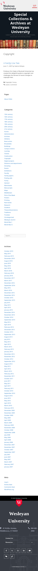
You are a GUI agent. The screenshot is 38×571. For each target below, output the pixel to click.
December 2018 (9, 258)
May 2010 (7, 401)
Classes (6, 153)
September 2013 (9, 334)
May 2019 (7, 253)
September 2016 (9, 285)
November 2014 (9, 315)
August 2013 (8, 337)
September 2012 (9, 361)
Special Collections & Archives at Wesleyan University (20, 23)
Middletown (8, 193)
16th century (8, 117)
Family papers (8, 176)
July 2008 (7, 435)
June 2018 (7, 263)
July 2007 (7, 454)
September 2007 (9, 452)
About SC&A (8, 99)
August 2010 (8, 396)
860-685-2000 (34, 529)
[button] (34, 5)
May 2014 (7, 322)
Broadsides (8, 144)
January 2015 (8, 310)
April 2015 (7, 307)
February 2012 (9, 374)
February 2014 (9, 327)
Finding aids (8, 178)
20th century (8, 127)
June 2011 (7, 381)
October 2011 (8, 378)
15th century (8, 114)
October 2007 (8, 450)
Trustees (7, 215)
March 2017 (8, 280)
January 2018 (8, 276)
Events (6, 168)
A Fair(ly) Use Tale (11, 63)
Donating (7, 166)
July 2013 (7, 339)
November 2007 (9, 447)
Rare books (8, 202)
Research (7, 205)
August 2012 (8, 364)
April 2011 (7, 386)
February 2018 (9, 273)
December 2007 (9, 445)
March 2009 (8, 423)
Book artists (8, 141)
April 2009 (7, 420)
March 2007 (8, 462)
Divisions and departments (13, 163)
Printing (7, 200)
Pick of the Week (9, 195)
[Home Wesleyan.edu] (19, 503)
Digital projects (9, 161)
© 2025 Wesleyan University (19, 567)
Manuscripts (8, 188)
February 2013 (9, 349)
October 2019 (8, 251)
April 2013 (7, 344)
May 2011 (7, 383)
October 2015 (8, 298)
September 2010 (9, 393)
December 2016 (9, 283)
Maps (6, 190)
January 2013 (8, 351)
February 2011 (9, 388)
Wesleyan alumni (9, 220)
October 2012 (8, 359)
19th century (8, 124)
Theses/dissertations (11, 210)
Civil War (7, 151)
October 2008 (8, 430)
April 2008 (7, 440)
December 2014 (9, 312)
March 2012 (8, 371)
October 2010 (8, 391)
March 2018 (8, 271)
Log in (6, 482)
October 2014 (8, 317)
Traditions (7, 212)
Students (7, 207)
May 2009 (7, 418)
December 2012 (9, 354)
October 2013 (8, 332)
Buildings (7, 146)
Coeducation (8, 156)
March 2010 (8, 405)
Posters (6, 198)
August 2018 (8, 261)
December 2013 (9, 329)
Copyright (8, 82)
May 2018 (7, 266)
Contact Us (9, 538)
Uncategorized (9, 217)
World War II (8, 225)
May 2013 (7, 342)
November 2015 (9, 295)
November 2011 (9, 376)
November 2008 (9, 428)
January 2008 (8, 442)
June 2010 (7, 398)
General (6, 183)
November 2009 (9, 413)
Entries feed (8, 484)
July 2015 (7, 302)
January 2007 (8, 467)
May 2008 (7, 437)
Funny (14, 82)
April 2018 (7, 268)
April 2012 (7, 369)
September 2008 (9, 432)
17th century (8, 119)
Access (6, 131)
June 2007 (7, 457)
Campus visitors (9, 149)
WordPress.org (9, 489)
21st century (8, 129)
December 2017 (9, 278)
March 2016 (8, 290)
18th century (8, 122)
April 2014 (7, 325)
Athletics (7, 139)
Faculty (6, 173)
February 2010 (9, 408)
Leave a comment (11, 85)
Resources (9, 542)
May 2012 (7, 366)
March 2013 (8, 347)
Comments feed (9, 487)
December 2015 (9, 293)
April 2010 (7, 403)
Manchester (8, 185)
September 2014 (9, 320)
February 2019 (9, 256)
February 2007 (9, 464)
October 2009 (8, 415)
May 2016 (7, 288)
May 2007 (7, 459)
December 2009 (9, 410)
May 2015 (7, 305)
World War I (8, 222)
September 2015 (9, 300)
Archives (7, 136)
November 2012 (9, 356)
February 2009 (9, 425)
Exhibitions (7, 171)
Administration (9, 134)
